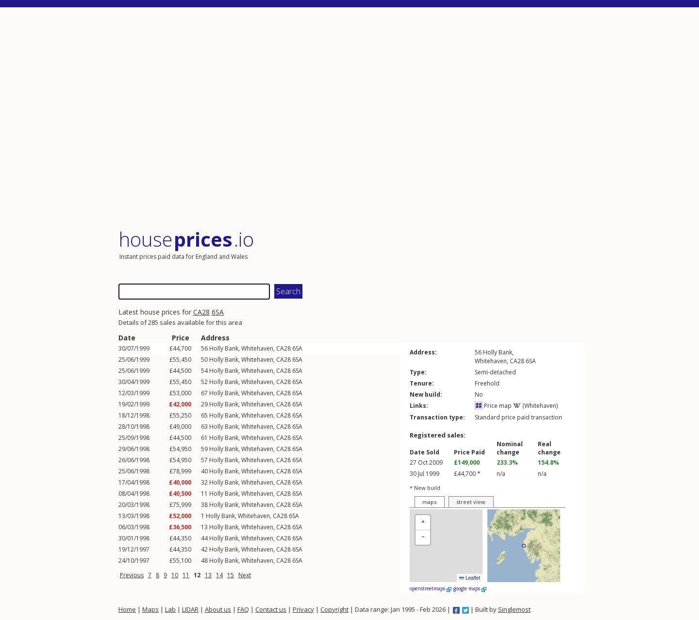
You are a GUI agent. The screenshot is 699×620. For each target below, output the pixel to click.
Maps (150, 609)
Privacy (303, 609)
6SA (218, 312)
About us (218, 609)
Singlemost (514, 609)
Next (244, 575)
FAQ (243, 609)
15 (230, 575)
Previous (132, 575)
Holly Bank (223, 348)
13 (208, 575)
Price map (493, 406)
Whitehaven (257, 348)
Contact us (270, 609)
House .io (186, 239)
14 (219, 575)
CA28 (201, 312)
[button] (423, 522)
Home (127, 609)
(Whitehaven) (535, 406)
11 (186, 575)
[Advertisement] (351, 119)
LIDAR (190, 609)
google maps (469, 588)
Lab (170, 609)
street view (470, 501)
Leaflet (469, 578)
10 (174, 575)
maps (429, 501)
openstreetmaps (430, 588)
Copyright (334, 609)
